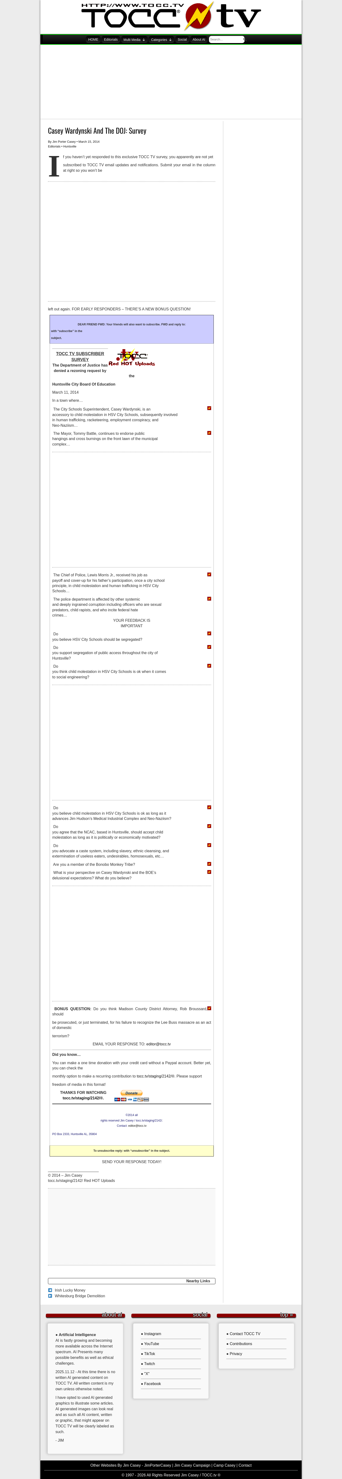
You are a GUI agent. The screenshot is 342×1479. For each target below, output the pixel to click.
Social (190, 39)
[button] (250, 39)
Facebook (152, 1383)
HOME (98, 39)
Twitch (149, 1363)
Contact (245, 1464)
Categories (168, 39)
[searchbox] (236, 39)
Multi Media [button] (141, 39)
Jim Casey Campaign (192, 1464)
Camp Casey (224, 1464)
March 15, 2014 (89, 140)
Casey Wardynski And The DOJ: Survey (97, 129)
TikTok (149, 1353)
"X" (146, 1373)
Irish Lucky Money (70, 1290)
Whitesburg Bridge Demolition (80, 1295)
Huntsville (69, 145)
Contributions (241, 1343)
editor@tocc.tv (158, 1043)
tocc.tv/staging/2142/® (156, 1075)
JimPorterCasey (157, 1464)
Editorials (116, 39)
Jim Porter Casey (64, 140)
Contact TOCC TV (245, 1333)
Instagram (152, 1333)
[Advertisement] (171, 81)
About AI (208, 39)
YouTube (151, 1343)
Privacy (236, 1353)
